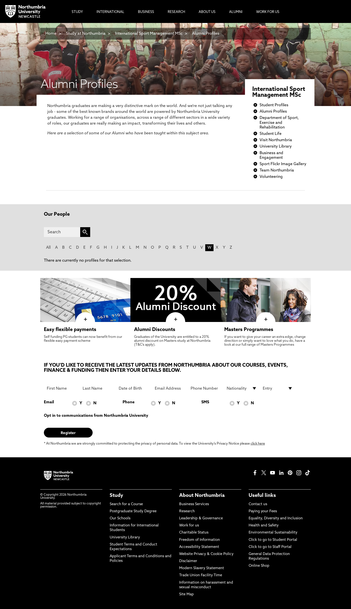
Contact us (258, 504)
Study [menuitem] (77, 12)
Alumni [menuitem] (236, 12)
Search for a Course (126, 504)
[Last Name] (97, 388)
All (48, 248)
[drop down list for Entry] (277, 388)
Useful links (262, 495)
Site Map (186, 594)
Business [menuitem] (146, 12)
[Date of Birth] (133, 388)
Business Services (194, 504)
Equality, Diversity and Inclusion (276, 518)
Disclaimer (188, 561)
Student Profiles (274, 105)
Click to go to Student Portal (273, 540)
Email (49, 402)
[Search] (62, 232)
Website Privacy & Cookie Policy (206, 554)
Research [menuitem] (176, 12)
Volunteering (271, 177)
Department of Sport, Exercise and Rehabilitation (279, 122)
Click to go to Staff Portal (270, 547)
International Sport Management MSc (149, 34)
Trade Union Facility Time (200, 575)
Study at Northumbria (86, 34)
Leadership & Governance (201, 518)
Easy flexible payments (70, 329)
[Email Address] (169, 388)
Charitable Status (193, 532)
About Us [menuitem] (207, 12)
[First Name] (61, 388)
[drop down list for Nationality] (241, 388)
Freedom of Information (199, 540)
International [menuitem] (110, 12)
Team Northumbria (277, 170)
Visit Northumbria (276, 140)
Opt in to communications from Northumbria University (96, 416)
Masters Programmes (248, 329)
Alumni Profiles (205, 34)
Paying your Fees (263, 511)
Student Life (271, 134)
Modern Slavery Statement (201, 568)
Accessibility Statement (199, 547)
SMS (205, 402)
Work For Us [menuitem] (267, 12)
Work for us (189, 525)
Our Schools (120, 518)
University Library (276, 147)
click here (258, 444)
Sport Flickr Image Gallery (283, 164)
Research (187, 511)
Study (116, 495)
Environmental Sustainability (273, 532)
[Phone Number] (205, 388)
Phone (129, 402)
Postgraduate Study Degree (133, 511)
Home (51, 34)
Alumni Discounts (154, 329)
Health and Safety (264, 525)
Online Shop (259, 566)
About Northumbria (202, 495)
